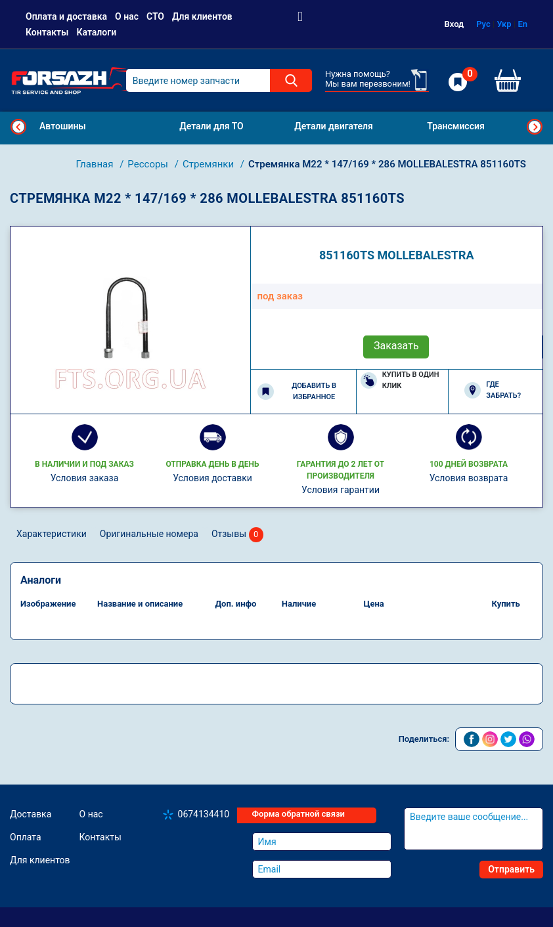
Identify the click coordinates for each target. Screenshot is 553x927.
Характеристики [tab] (51, 533)
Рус (483, 24)
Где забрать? (492, 390)
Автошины (62, 126)
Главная (96, 164)
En (522, 24)
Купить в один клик (400, 380)
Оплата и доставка (66, 16)
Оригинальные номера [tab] (149, 533)
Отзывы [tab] (237, 534)
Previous (18, 126)
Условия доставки (212, 478)
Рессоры (148, 164)
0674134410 (204, 814)
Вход (454, 24)
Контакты (47, 32)
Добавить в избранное (297, 391)
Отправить (511, 869)
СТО (155, 16)
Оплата (25, 837)
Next (534, 126)
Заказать (396, 345)
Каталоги (96, 32)
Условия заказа (85, 478)
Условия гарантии (340, 490)
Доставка (30, 814)
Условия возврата (469, 478)
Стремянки (209, 164)
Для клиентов (202, 16)
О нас (127, 16)
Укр (504, 24)
